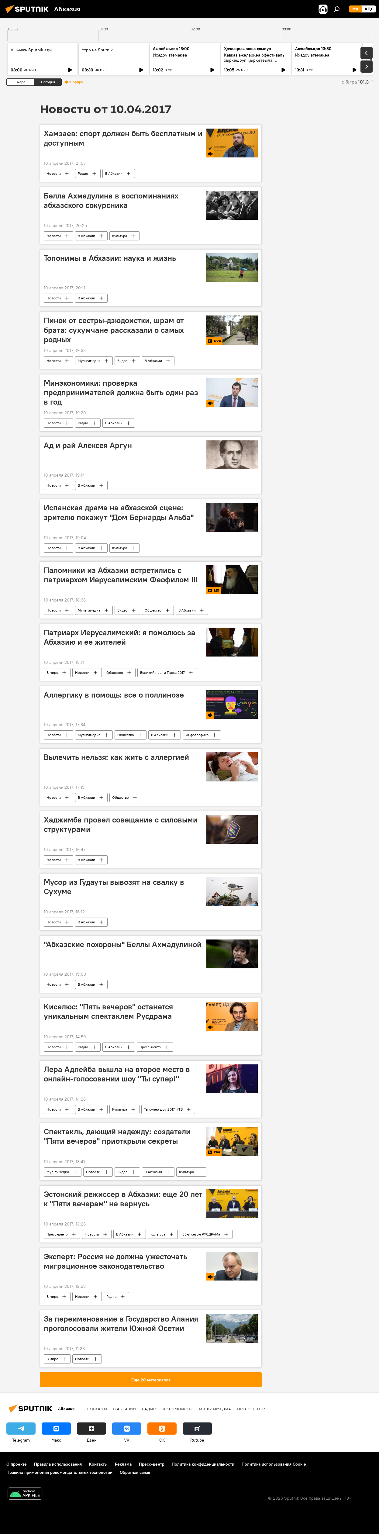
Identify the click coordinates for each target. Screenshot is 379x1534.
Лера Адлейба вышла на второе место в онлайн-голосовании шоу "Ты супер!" (117, 1074)
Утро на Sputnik (97, 50)
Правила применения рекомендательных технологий (59, 1472)
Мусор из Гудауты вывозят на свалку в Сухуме (114, 886)
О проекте (16, 1464)
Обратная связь (135, 1472)
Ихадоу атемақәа (170, 55)
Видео (122, 360)
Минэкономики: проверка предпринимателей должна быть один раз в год (121, 392)
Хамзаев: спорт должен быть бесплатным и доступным (123, 138)
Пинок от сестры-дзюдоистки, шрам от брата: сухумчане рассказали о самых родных (114, 329)
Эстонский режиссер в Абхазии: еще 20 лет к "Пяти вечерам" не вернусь (123, 1198)
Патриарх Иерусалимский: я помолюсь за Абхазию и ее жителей (119, 637)
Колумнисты (178, 1409)
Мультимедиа (89, 360)
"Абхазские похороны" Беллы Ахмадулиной (123, 944)
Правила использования (58, 1464)
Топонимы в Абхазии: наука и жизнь (110, 258)
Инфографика (196, 735)
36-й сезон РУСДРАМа (201, 1234)
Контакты (98, 1464)
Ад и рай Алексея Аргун (88, 445)
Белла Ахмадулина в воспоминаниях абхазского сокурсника (111, 200)
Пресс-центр (150, 1047)
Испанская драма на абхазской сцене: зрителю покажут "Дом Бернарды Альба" (119, 512)
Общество (153, 610)
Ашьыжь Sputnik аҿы (31, 50)
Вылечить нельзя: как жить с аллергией (116, 757)
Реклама (123, 1464)
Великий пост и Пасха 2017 (162, 672)
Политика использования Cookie (274, 1464)
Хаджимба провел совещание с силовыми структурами (121, 824)
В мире (52, 672)
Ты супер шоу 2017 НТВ (163, 1109)
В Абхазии (113, 173)
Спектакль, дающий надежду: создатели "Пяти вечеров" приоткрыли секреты (117, 1136)
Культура (119, 235)
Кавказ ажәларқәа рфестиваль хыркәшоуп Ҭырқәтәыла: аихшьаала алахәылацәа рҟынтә (256, 60)
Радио (83, 173)
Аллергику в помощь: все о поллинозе (114, 695)
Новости (54, 173)
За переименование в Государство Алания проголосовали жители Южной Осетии (121, 1323)
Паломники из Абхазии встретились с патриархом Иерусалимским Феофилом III (121, 574)
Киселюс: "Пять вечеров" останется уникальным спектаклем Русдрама (108, 1011)
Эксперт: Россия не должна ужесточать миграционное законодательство (115, 1261)
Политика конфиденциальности (203, 1464)
